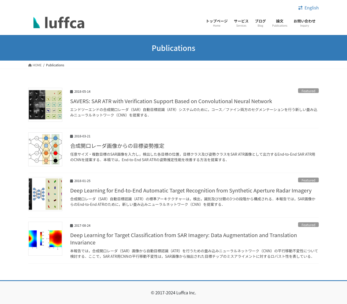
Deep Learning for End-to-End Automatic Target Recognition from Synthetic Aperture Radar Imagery (191, 190)
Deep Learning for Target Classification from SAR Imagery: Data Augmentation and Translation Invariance (183, 238)
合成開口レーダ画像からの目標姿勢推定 (117, 145)
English (312, 7)
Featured (308, 90)
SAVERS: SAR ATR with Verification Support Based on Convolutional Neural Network (171, 101)
